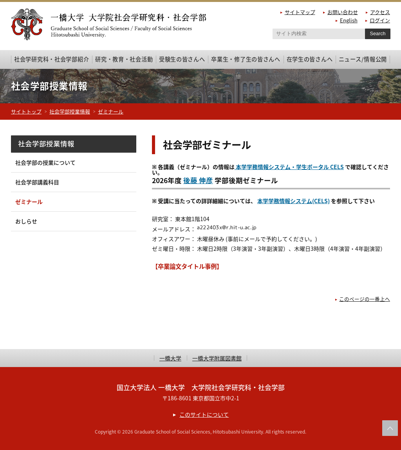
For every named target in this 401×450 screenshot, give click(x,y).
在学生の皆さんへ (310, 59)
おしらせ (26, 221)
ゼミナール (110, 111)
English (349, 20)
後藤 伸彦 (198, 180)
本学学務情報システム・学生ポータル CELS (289, 167)
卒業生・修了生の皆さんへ (245, 59)
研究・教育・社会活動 (124, 59)
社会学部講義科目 (37, 182)
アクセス (380, 12)
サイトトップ (26, 111)
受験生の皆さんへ (182, 59)
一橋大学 (170, 358)
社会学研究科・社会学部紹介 (51, 59)
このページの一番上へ (364, 298)
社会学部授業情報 (69, 111)
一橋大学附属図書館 (217, 358)
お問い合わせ (342, 12)
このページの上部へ (390, 428)
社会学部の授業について (45, 162)
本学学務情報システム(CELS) (293, 201)
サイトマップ (300, 12)
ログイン (380, 20)
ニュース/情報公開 (363, 59)
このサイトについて (204, 414)
